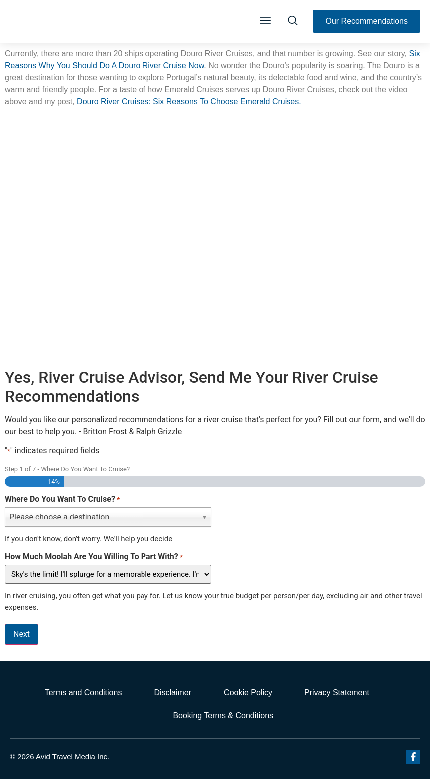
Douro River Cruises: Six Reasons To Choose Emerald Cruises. (190, 101)
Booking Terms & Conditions (223, 715)
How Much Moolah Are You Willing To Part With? (94, 557)
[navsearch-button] (293, 21)
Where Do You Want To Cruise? (62, 499)
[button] (265, 21)
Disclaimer (172, 692)
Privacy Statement (336, 692)
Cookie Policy (248, 692)
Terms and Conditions (83, 692)
